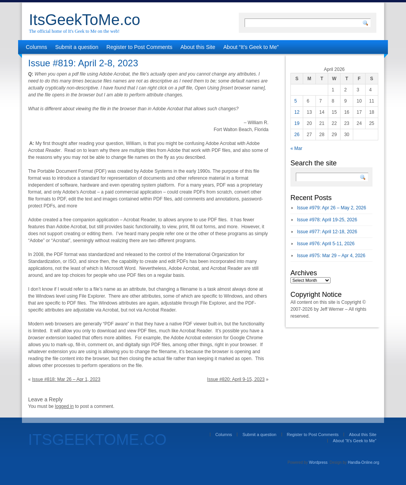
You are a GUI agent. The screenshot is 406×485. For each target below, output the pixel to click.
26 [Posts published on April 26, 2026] (296, 134)
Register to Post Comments (139, 47)
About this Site (198, 47)
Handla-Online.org (363, 462)
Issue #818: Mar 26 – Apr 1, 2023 (66, 379)
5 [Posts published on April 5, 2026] (295, 101)
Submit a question (76, 47)
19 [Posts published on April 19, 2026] (296, 123)
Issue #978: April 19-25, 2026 (327, 219)
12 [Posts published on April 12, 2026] (296, 112)
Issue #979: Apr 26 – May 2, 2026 (331, 208)
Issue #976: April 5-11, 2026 (325, 243)
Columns (36, 47)
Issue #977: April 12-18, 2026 (327, 231)
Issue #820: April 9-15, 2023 (236, 379)
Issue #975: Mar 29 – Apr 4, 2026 (331, 255)
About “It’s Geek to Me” (251, 47)
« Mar (296, 148)
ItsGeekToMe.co (84, 19)
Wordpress (318, 462)
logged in (64, 406)
